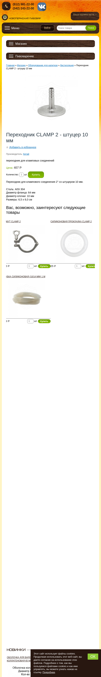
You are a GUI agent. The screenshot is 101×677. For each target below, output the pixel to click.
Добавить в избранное (22, 147)
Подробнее (48, 672)
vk (41, 6)
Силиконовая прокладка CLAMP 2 (71, 221)
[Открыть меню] (12, 28)
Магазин (21, 65)
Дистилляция (67, 65)
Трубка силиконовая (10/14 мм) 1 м (24, 276)
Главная (10, 65)
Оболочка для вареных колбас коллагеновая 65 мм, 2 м (26, 659)
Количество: (12, 174)
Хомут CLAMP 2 (12, 221)
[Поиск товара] (76, 28)
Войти (47, 27)
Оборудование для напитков (43, 65)
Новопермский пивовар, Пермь (21, 17)
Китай (26, 154)
